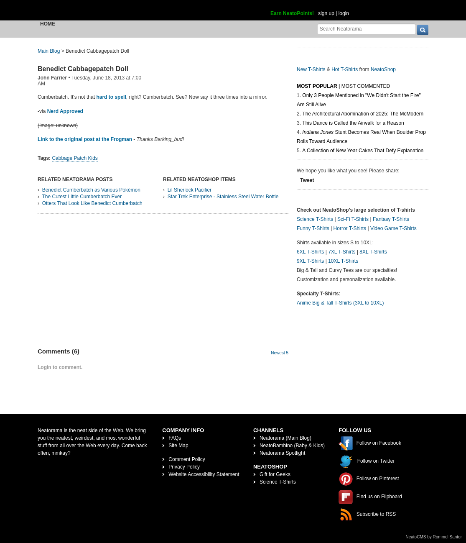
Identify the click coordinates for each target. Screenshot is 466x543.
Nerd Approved (65, 111)
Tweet (307, 180)
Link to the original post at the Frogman (85, 139)
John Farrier (52, 78)
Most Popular (317, 86)
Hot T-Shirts (344, 69)
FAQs (174, 438)
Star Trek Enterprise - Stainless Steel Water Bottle (223, 197)
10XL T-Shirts (343, 261)
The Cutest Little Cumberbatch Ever (82, 197)
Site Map (178, 445)
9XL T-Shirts (310, 261)
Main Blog (49, 51)
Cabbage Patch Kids (74, 158)
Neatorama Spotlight (282, 453)
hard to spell (111, 97)
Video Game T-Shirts (393, 228)
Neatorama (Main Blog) (285, 438)
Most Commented (365, 86)
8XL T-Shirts (373, 252)
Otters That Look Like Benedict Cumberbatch (92, 203)
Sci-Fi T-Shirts (353, 219)
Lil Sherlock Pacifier (189, 190)
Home (47, 24)
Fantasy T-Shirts (391, 219)
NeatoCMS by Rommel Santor (434, 537)
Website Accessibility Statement (203, 474)
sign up (326, 13)
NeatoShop (383, 69)
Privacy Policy (184, 467)
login (344, 13)
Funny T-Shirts (313, 228)
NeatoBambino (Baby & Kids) (292, 445)
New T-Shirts (311, 69)
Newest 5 (279, 353)
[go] (422, 30)
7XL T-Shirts (341, 252)
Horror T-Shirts (350, 228)
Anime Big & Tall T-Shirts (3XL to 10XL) (340, 303)
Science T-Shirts (315, 219)
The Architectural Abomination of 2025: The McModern (362, 114)
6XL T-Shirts (310, 252)
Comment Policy (186, 459)
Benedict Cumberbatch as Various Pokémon (91, 190)
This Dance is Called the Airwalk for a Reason (353, 123)
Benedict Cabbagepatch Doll (83, 68)
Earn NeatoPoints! (292, 13)
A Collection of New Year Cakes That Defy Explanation (362, 151)
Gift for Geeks (275, 474)
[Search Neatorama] (366, 28)
